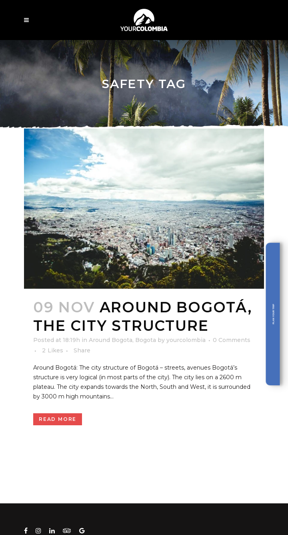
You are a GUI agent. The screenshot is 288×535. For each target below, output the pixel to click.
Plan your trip (273, 314)
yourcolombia (186, 340)
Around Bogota (110, 340)
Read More (57, 419)
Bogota (145, 340)
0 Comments (231, 340)
